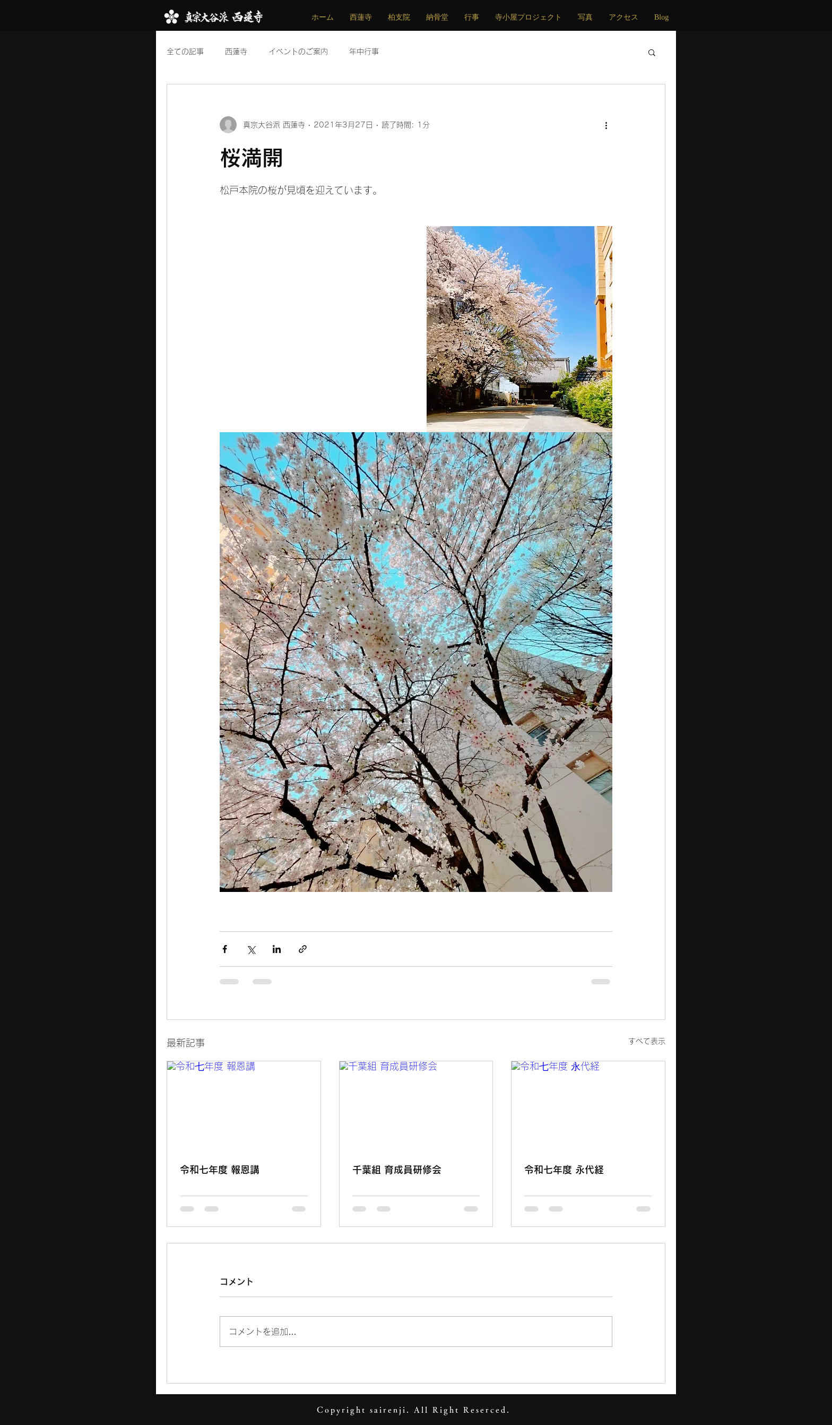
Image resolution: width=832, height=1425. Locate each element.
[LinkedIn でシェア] (277, 949)
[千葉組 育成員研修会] (416, 1104)
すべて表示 (646, 1041)
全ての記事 (185, 51)
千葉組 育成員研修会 (396, 1169)
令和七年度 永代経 (564, 1169)
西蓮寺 (236, 51)
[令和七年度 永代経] (588, 1104)
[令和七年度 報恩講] (243, 1104)
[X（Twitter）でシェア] (251, 949)
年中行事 (364, 51)
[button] (652, 52)
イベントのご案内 (298, 51)
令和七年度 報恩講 (219, 1169)
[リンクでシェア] (303, 949)
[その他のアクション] (606, 124)
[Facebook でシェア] (225, 949)
